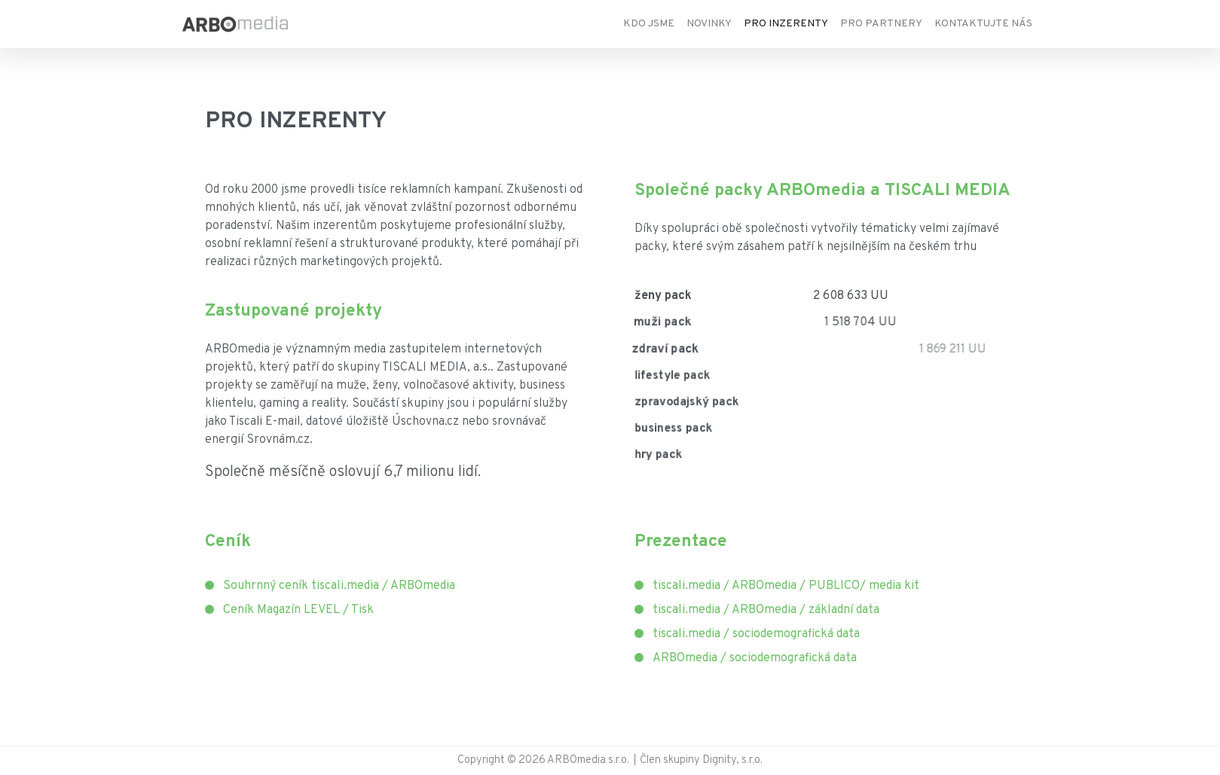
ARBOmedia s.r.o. (589, 760)
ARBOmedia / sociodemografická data (755, 658)
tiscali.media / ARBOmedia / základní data (766, 610)
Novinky (709, 23)
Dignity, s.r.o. (732, 760)
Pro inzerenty (786, 23)
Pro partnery (881, 23)
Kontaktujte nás (983, 23)
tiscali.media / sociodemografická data (756, 634)
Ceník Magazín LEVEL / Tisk (298, 610)
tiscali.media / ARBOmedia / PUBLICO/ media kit (786, 585)
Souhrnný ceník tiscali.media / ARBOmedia (339, 585)
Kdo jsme (648, 23)
